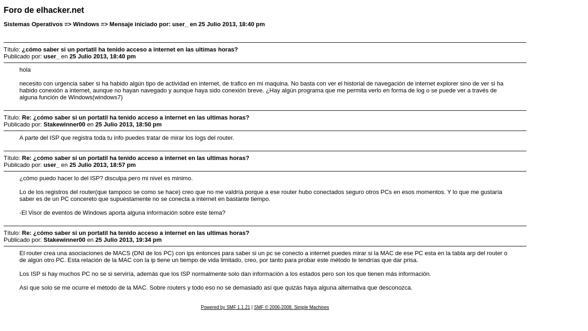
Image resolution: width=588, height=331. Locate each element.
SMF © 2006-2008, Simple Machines (291, 307)
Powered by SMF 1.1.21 (225, 307)
